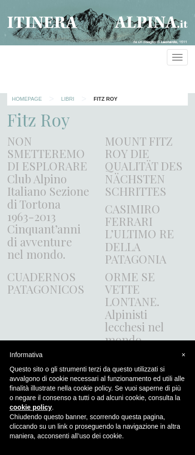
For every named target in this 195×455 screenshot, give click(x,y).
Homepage (27, 99)
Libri (67, 99)
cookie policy (31, 407)
